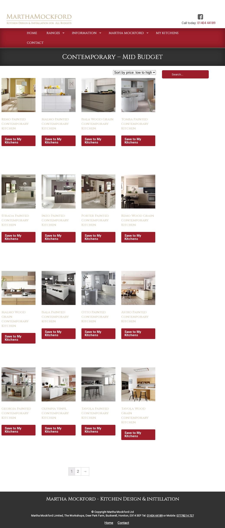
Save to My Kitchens (13, 140)
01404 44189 (206, 23)
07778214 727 (185, 515)
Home (109, 523)
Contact (123, 523)
